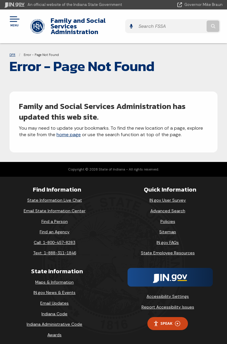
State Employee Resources (168, 247)
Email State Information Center (55, 205)
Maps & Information (54, 276)
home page (69, 129)
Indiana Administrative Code (54, 318)
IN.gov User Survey (167, 194)
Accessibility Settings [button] (167, 290)
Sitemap (167, 226)
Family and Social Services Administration (89, 23)
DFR (12, 49)
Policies (167, 215)
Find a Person (54, 215)
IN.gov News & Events (54, 287)
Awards (54, 329)
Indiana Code (54, 308)
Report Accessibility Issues (167, 301)
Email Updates (54, 297)
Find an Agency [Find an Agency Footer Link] (55, 226)
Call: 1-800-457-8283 (54, 236)
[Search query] (191, 23)
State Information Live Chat (54, 194)
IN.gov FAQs (168, 236)
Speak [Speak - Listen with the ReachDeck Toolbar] (166, 318)
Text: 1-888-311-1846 (54, 247)
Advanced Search (167, 205)
